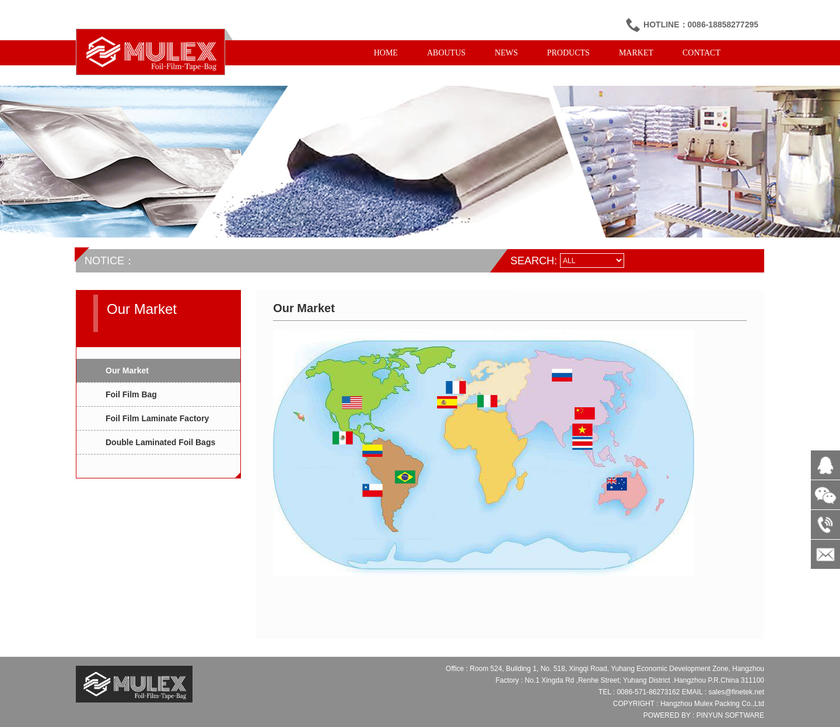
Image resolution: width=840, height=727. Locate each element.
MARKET (636, 52)
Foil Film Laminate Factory (157, 418)
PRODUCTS (568, 52)
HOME (386, 52)
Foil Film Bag (131, 394)
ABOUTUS (446, 52)
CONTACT (701, 52)
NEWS (506, 52)
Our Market (127, 370)
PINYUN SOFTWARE (730, 715)
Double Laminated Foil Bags (160, 442)
